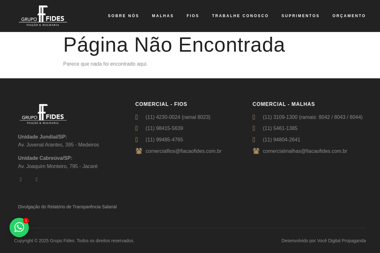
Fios (193, 16)
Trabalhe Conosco (240, 16)
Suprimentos (300, 16)
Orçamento (349, 16)
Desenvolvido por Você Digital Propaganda (323, 240)
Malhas (163, 16)
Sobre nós (123, 16)
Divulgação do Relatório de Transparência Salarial (71, 206)
